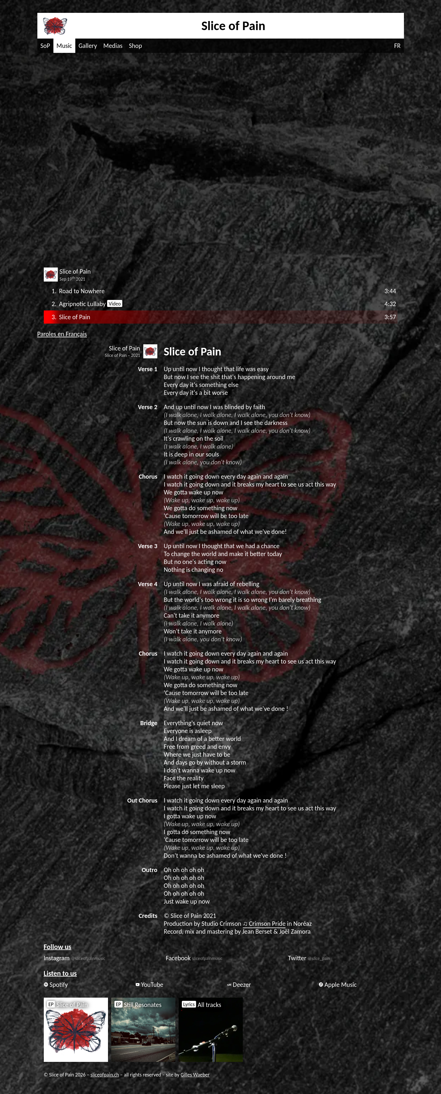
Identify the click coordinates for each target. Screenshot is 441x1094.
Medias (113, 46)
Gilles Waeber (195, 1075)
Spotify (56, 985)
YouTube (149, 985)
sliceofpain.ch (104, 1075)
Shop (135, 46)
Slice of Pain (67, 1005)
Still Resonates (138, 1005)
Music (64, 46)
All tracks (201, 1005)
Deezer (239, 985)
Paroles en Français (62, 334)
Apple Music (338, 985)
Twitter (309, 958)
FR (397, 46)
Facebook (194, 958)
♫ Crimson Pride (264, 924)
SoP (45, 46)
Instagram (74, 958)
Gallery (88, 46)
